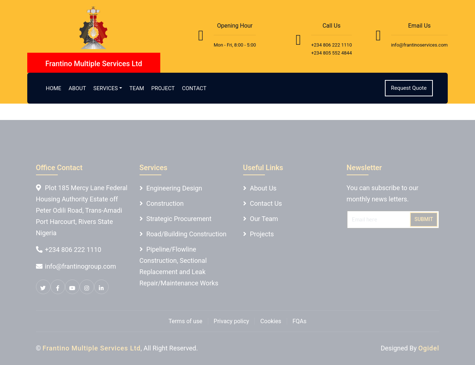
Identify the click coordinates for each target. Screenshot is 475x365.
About (77, 88)
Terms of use (185, 321)
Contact (194, 88)
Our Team (264, 218)
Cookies (270, 321)
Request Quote (409, 88)
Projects (262, 234)
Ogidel (428, 348)
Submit (423, 219)
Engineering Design (174, 188)
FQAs (300, 321)
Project (162, 88)
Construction (165, 203)
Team (136, 88)
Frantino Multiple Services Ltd (92, 348)
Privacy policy (231, 321)
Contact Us (266, 203)
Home (53, 88)
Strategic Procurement (179, 218)
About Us (263, 188)
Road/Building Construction (186, 234)
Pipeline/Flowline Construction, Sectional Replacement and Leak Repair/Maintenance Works (179, 266)
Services (105, 88)
